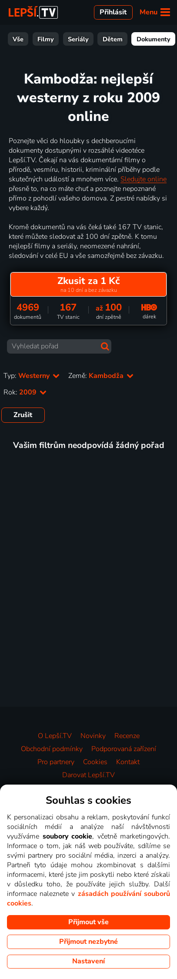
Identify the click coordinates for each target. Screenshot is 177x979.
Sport (164, 39)
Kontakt (128, 762)
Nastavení (88, 961)
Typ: (31, 376)
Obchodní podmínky (52, 749)
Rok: (25, 392)
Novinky (93, 736)
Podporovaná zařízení (123, 749)
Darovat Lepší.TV (88, 775)
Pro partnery (55, 762)
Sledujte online (143, 179)
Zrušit (22, 415)
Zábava (131, 39)
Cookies (95, 762)
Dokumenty (89, 39)
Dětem (48, 39)
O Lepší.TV (55, 736)
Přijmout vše (88, 922)
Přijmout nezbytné (88, 941)
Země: (101, 376)
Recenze (127, 736)
